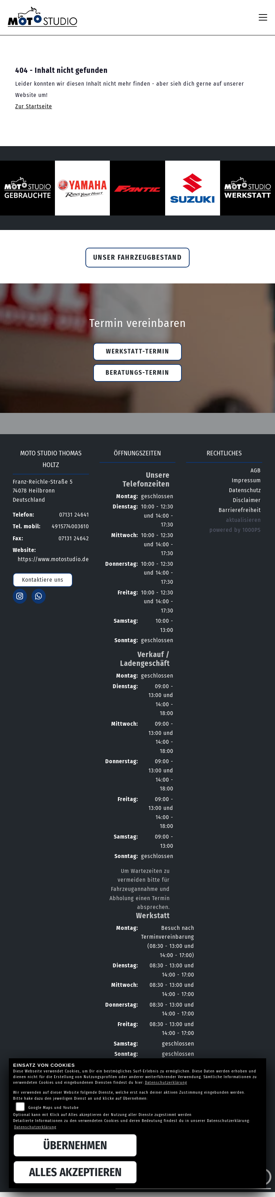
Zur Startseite (33, 106)
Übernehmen (75, 1145)
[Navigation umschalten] (263, 17)
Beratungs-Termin (137, 372)
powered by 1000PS (235, 529)
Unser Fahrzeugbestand (137, 257)
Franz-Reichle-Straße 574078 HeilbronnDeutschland (43, 490)
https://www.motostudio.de (53, 559)
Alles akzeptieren (75, 1172)
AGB (256, 470)
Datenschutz (245, 490)
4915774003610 (70, 526)
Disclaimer (247, 500)
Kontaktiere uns (42, 579)
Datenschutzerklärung (166, 1082)
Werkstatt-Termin (137, 351)
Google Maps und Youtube (53, 1107)
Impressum (246, 480)
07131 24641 (74, 514)
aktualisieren (243, 520)
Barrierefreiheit (240, 510)
